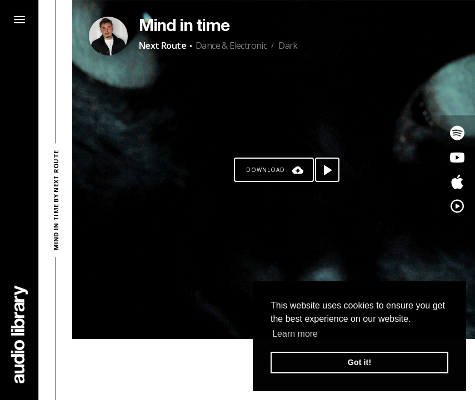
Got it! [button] (359, 362)
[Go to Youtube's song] (457, 157)
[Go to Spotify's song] (457, 133)
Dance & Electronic (231, 45)
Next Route (162, 45)
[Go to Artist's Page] (108, 36)
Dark (288, 45)
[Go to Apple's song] (457, 182)
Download (265, 170)
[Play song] (327, 170)
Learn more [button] (295, 333)
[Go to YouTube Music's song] (457, 206)
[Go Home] (19, 334)
